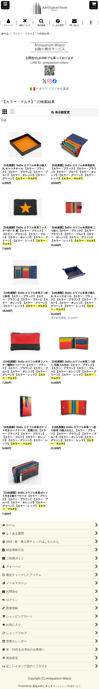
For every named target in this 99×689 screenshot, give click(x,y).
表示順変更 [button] (60, 112)
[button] (5, 5)
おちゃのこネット (42, 686)
